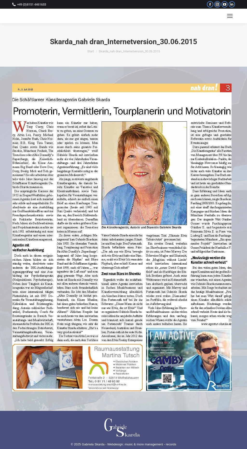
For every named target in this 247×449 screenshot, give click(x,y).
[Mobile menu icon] (229, 16)
